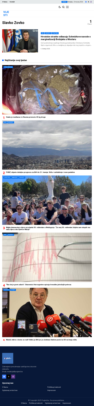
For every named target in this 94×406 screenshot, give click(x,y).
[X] (88, 1)
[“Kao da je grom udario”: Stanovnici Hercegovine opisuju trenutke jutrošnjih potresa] (47, 257)
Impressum (51, 390)
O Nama (4, 2)
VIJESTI (6, 13)
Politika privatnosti (54, 387)
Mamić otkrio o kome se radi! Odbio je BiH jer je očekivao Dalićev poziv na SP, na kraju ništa (41, 340)
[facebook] (86, 2)
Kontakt (12, 2)
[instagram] (91, 2)
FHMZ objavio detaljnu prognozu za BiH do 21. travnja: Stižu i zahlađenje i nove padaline (40, 172)
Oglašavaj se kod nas (10, 390)
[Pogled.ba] (7, 358)
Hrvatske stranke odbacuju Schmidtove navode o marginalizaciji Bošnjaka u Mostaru (66, 38)
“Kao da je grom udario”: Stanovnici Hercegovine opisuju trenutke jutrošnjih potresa (38, 285)
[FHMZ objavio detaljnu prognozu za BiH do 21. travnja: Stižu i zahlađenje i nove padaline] (47, 145)
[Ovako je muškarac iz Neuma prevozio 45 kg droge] (47, 89)
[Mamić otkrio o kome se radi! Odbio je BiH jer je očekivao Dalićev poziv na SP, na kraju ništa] (47, 312)
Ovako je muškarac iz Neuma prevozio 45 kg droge (26, 117)
